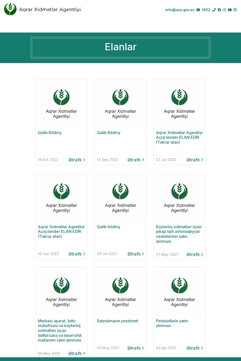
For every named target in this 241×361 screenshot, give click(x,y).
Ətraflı (76, 159)
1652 (209, 10)
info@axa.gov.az (182, 10)
